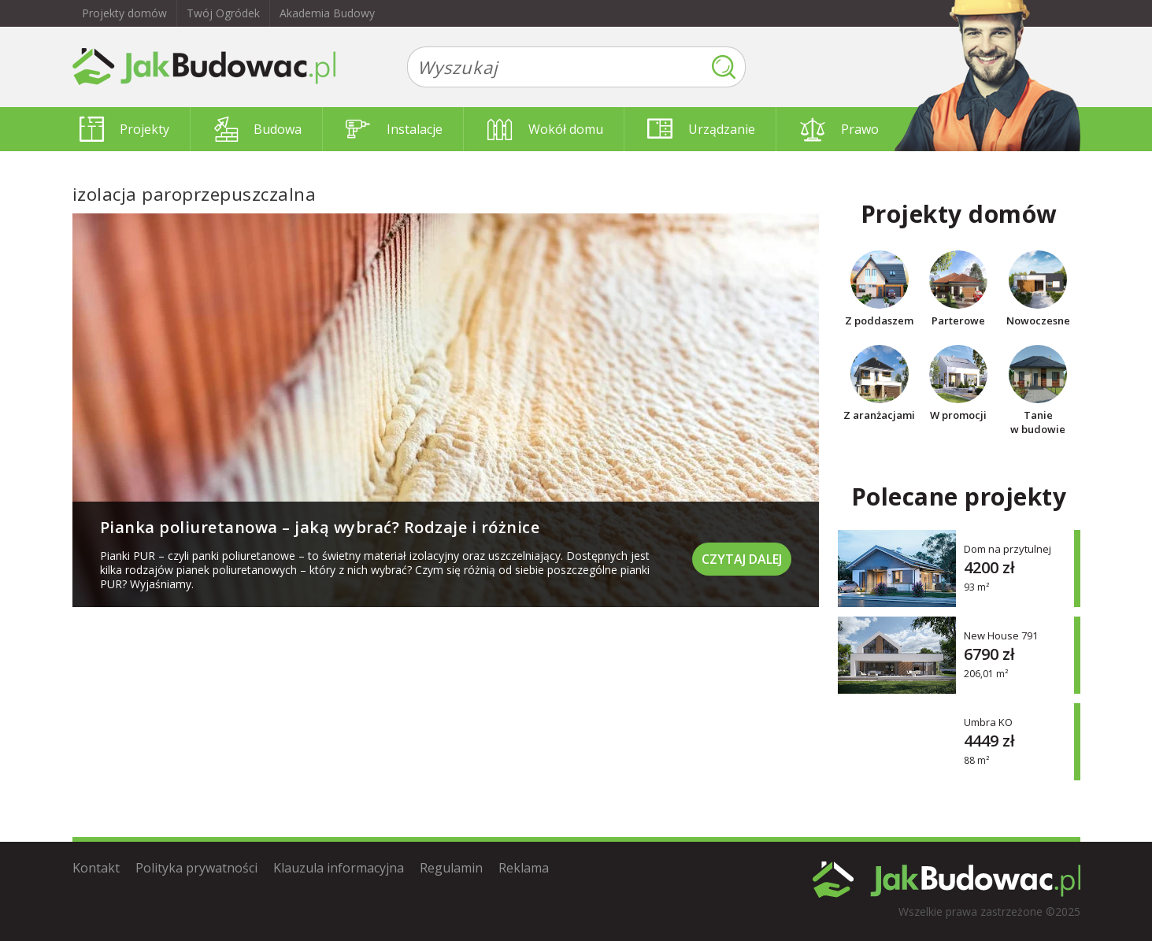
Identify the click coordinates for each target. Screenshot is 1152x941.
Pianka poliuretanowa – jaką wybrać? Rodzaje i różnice (320, 527)
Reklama (523, 867)
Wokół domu (545, 129)
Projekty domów (124, 13)
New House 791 (1001, 635)
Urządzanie (701, 129)
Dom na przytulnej (1007, 548)
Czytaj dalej (742, 559)
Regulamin (451, 867)
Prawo (839, 129)
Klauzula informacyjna (338, 867)
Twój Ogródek (223, 13)
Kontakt (96, 867)
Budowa (258, 129)
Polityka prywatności (196, 867)
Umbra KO (988, 722)
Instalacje (394, 129)
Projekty (124, 129)
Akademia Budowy (327, 13)
